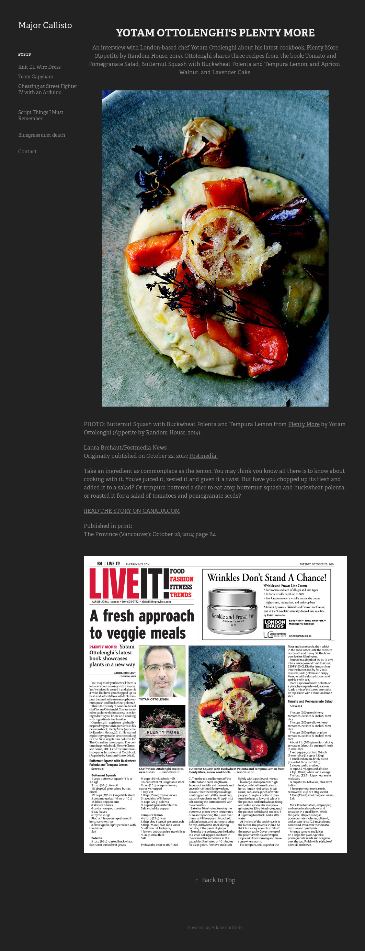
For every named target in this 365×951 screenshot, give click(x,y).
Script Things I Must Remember (41, 115)
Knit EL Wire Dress (39, 67)
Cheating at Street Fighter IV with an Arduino (47, 89)
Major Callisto (45, 25)
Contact (27, 151)
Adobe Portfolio (227, 927)
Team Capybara (36, 77)
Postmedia (203, 456)
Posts (24, 54)
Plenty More (304, 424)
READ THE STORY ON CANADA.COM (132, 511)
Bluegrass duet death (41, 135)
